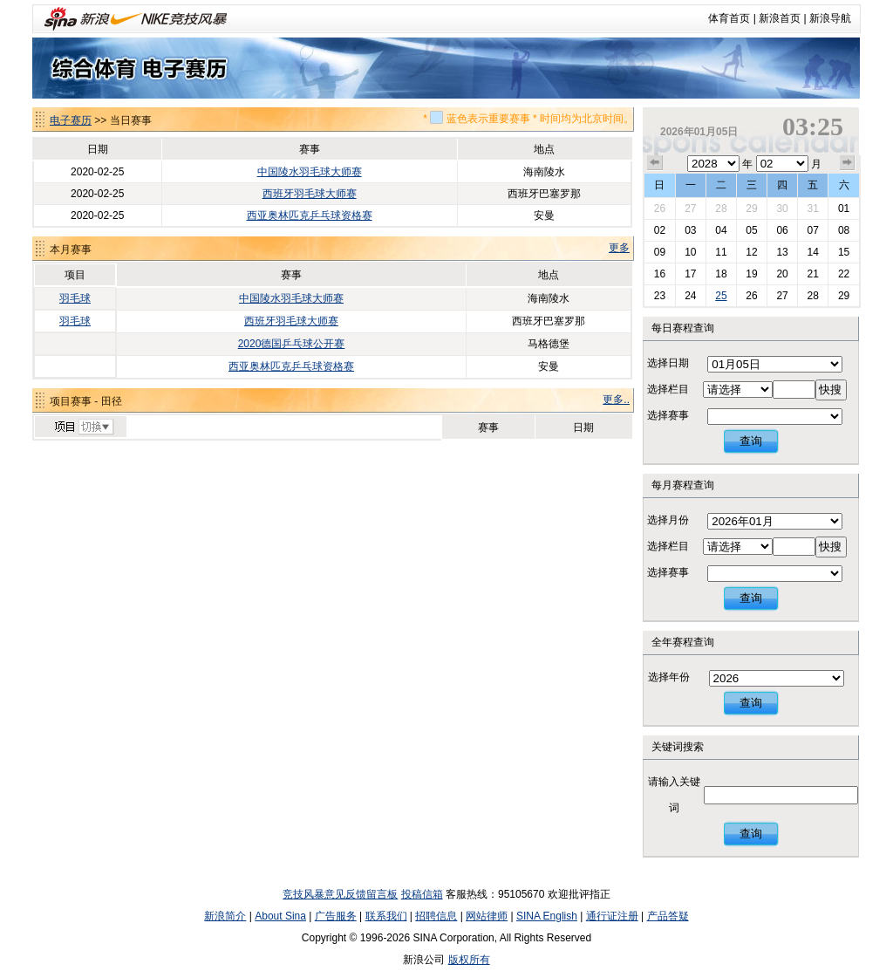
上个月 (655, 163)
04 (720, 230)
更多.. (616, 399)
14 (812, 252)
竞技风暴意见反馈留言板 (340, 894)
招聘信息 (436, 916)
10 (690, 252)
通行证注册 (612, 916)
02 (659, 230)
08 (843, 230)
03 (690, 230)
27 (690, 208)
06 (781, 230)
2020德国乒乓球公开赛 (291, 344)
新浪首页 (780, 18)
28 (720, 208)
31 (812, 208)
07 (812, 230)
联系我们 (386, 916)
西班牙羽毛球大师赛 (309, 194)
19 (751, 274)
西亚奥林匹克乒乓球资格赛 (309, 215)
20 (781, 274)
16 (659, 274)
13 (781, 252)
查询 (751, 441)
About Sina (280, 916)
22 (843, 274)
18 (720, 274)
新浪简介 (225, 916)
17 (690, 274)
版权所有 (469, 960)
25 (720, 296)
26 (659, 208)
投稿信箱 (422, 894)
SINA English (546, 916)
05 (751, 230)
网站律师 (487, 916)
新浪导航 (830, 18)
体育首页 (729, 18)
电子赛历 (71, 120)
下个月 (848, 163)
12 (751, 252)
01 (843, 208)
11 (720, 252)
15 (843, 252)
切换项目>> (83, 427)
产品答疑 (668, 916)
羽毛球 (75, 298)
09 (659, 252)
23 (659, 296)
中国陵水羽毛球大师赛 (309, 172)
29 (751, 208)
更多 (619, 248)
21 (812, 274)
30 (781, 208)
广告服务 (336, 916)
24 (690, 296)
